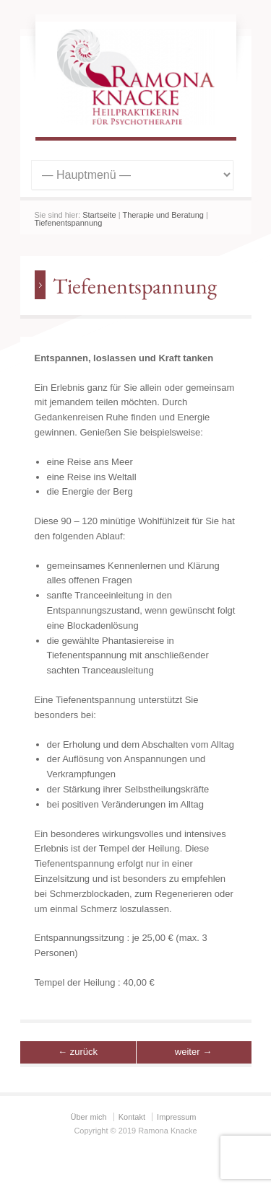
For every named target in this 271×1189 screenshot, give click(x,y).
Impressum (176, 1117)
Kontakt (132, 1117)
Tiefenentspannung (69, 222)
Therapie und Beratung (163, 215)
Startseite (99, 215)
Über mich (89, 1117)
